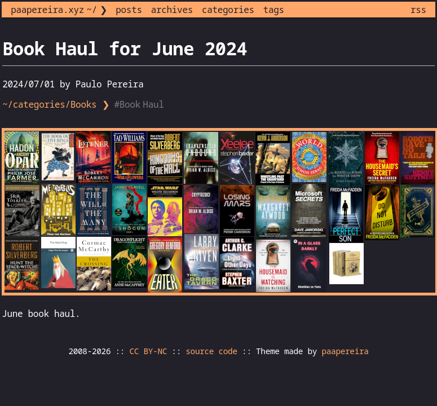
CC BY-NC (148, 351)
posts (129, 9)
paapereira (344, 351)
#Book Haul (140, 104)
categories (228, 9)
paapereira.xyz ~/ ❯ (59, 9)
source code (211, 351)
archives (172, 9)
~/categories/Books (49, 104)
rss (418, 9)
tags (273, 9)
